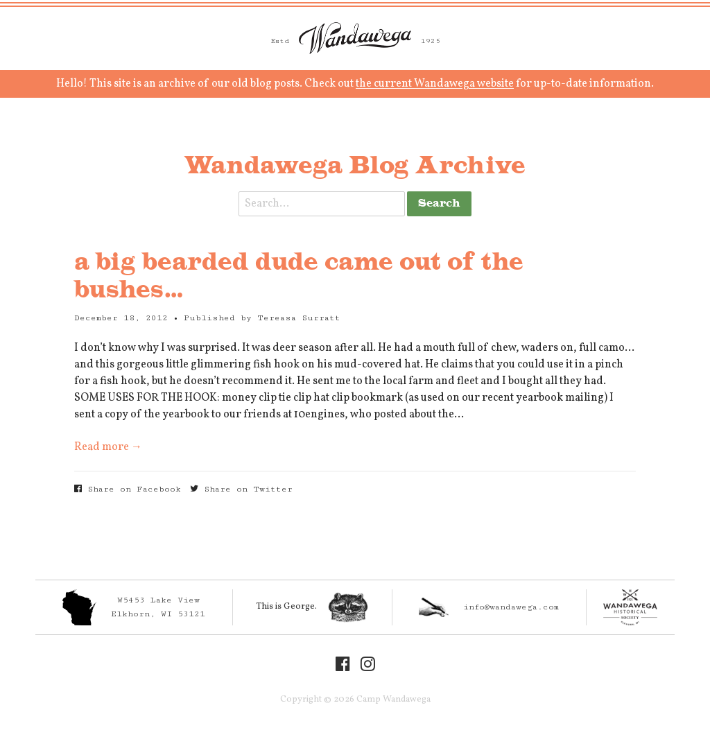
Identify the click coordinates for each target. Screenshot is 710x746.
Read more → (108, 447)
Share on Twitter (241, 489)
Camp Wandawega (355, 38)
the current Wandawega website (435, 84)
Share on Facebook (127, 489)
